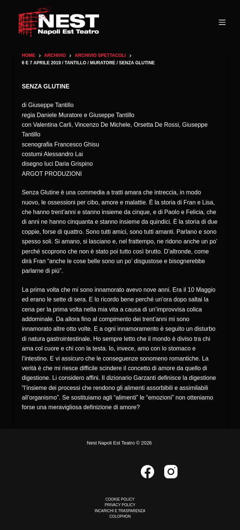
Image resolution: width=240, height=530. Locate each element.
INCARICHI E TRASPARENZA (120, 511)
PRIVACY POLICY (120, 505)
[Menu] (222, 22)
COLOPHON (119, 516)
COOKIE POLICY (120, 499)
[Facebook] (147, 471)
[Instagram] (171, 471)
